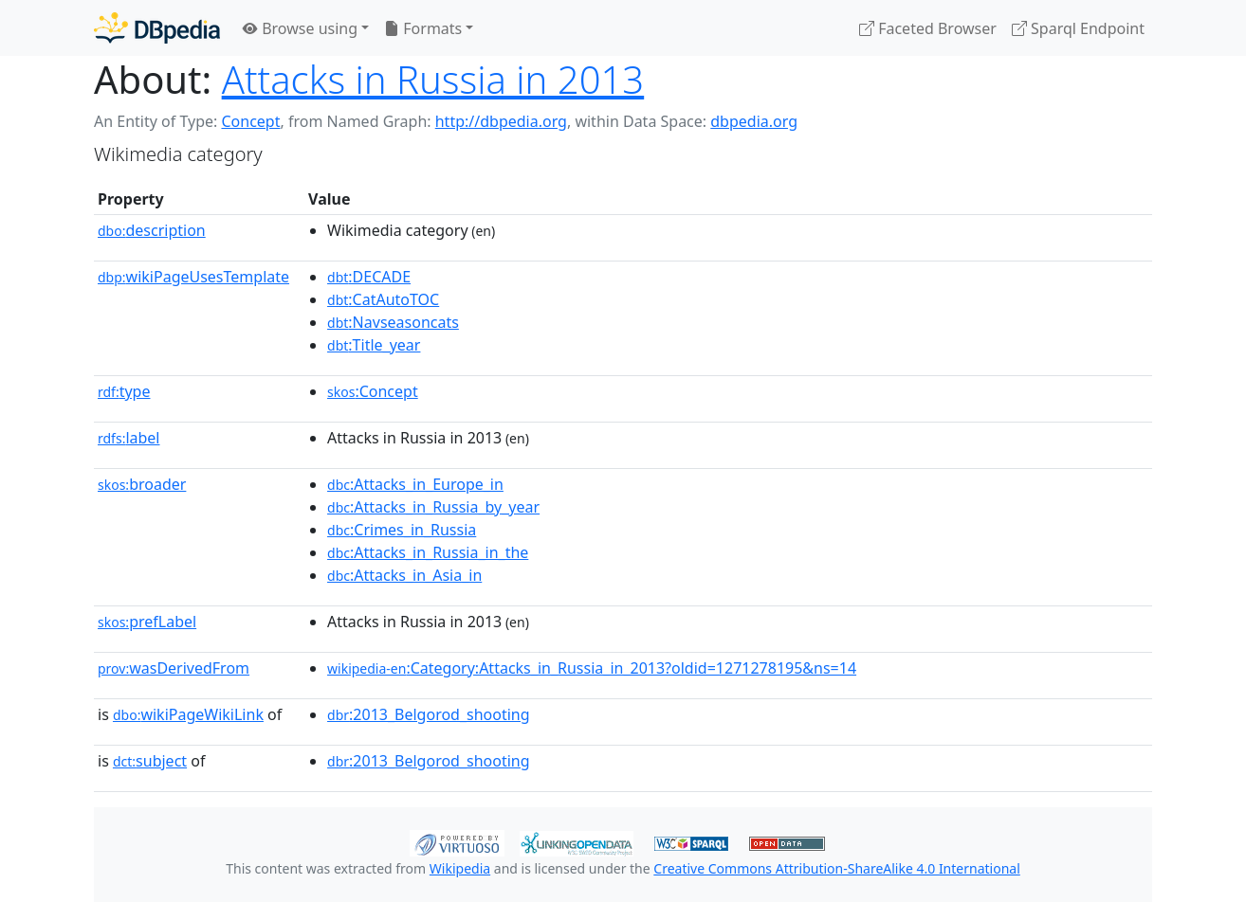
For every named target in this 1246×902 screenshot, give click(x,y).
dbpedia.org (753, 121)
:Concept (372, 391)
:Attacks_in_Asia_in (404, 575)
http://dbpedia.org (501, 121)
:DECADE (369, 276)
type (124, 391)
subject (150, 760)
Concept (250, 121)
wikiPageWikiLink (188, 714)
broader (142, 484)
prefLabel (147, 621)
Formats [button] (423, 28)
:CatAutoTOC (383, 299)
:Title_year (373, 344)
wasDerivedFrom (173, 668)
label (129, 437)
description (152, 230)
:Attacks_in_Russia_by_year (433, 506)
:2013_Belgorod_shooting (428, 714)
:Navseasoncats (393, 322)
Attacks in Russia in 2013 (433, 79)
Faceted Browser (928, 28)
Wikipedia (460, 868)
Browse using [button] (300, 28)
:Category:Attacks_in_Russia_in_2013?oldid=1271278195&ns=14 (591, 668)
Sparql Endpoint (1078, 28)
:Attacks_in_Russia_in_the (427, 552)
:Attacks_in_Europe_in (415, 484)
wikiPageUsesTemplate (193, 276)
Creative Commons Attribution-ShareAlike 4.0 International (836, 868)
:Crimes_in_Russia (401, 529)
